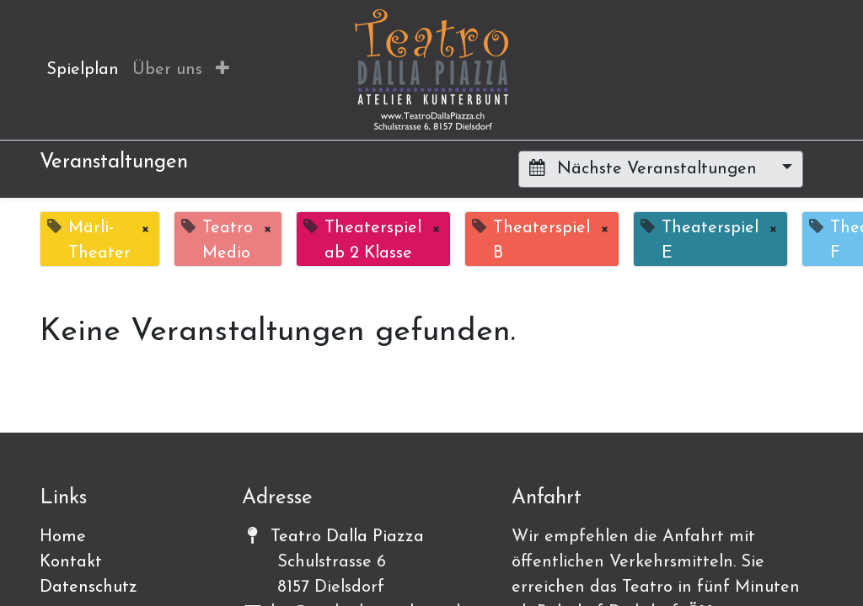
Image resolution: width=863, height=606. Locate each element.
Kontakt (71, 562)
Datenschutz (88, 587)
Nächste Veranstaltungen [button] (645, 168)
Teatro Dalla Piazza (347, 537)
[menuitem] (83, 69)
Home (63, 537)
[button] (222, 69)
